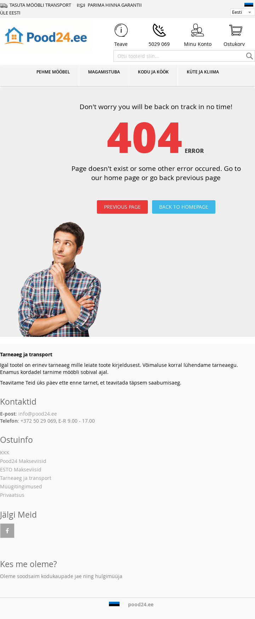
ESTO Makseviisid (20, 469)
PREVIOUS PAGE (122, 206)
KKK (5, 452)
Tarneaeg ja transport (25, 478)
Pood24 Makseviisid (23, 461)
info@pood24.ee (37, 413)
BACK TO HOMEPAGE (183, 206)
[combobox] (184, 56)
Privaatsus (12, 495)
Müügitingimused (21, 486)
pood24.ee (140, 604)
